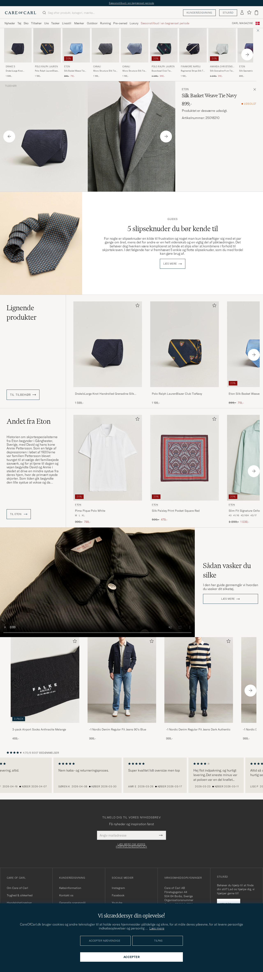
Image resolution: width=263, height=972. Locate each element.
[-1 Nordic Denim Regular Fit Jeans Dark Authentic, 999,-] (198, 689)
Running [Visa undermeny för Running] (105, 23)
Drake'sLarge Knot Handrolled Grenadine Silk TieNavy (16, 70)
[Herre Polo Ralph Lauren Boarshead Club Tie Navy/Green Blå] (164, 45)
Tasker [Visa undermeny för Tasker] (55, 23)
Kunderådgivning (199, 12)
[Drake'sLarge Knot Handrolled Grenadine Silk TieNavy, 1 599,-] (107, 353)
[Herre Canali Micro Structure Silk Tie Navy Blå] (105, 45)
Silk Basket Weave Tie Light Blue (74, 70)
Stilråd (228, 12)
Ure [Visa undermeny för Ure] (46, 23)
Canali (97, 66)
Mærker (79, 23)
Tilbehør (11, 85)
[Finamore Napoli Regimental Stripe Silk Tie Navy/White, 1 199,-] (193, 53)
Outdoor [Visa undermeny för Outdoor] (92, 23)
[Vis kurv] (256, 13)
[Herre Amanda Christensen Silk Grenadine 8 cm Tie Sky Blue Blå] (222, 45)
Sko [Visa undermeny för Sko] (26, 23)
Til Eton (18, 514)
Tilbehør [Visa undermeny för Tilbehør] (36, 23)
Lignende (22, 312)
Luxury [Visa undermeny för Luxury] (134, 23)
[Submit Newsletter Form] (161, 835)
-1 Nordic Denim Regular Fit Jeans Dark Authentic (198, 729)
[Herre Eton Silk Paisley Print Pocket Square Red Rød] (184, 458)
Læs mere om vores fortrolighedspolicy (131, 845)
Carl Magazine (242, 23)
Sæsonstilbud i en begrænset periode (131, 3)
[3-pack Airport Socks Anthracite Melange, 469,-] (45, 689)
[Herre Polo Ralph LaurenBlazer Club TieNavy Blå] (184, 344)
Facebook (118, 895)
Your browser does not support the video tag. (97, 582)
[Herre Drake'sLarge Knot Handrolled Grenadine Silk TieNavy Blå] (107, 344)
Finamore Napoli (191, 66)
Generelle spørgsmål (72, 903)
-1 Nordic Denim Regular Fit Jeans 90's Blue (117, 729)
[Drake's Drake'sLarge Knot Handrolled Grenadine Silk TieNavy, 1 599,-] (17, 53)
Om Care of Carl (17, 888)
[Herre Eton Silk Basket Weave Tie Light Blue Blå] (76, 45)
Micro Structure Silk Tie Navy (104, 70)
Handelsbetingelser (19, 903)
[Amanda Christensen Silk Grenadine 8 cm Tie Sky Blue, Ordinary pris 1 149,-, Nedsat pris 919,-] (222, 53)
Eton (67, 66)
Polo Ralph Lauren (46, 66)
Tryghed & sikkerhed (19, 895)
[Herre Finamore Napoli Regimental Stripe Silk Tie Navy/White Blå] (193, 45)
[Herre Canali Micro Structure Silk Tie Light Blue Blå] (134, 45)
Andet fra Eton (29, 421)
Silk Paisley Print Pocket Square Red (176, 511)
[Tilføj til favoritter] (136, 306)
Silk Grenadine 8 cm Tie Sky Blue (221, 70)
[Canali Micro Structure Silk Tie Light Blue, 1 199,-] (134, 53)
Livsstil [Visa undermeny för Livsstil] (66, 23)
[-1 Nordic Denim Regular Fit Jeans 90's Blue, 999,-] (121, 689)
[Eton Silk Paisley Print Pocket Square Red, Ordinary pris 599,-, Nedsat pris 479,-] (184, 469)
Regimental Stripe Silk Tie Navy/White (193, 70)
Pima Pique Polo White (90, 511)
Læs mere (170, 263)
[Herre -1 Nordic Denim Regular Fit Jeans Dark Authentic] (198, 680)
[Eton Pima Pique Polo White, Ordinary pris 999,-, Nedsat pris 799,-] (107, 469)
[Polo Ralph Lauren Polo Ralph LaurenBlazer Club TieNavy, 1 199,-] (47, 53)
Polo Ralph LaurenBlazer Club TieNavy (46, 70)
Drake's (10, 66)
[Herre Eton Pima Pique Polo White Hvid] (107, 458)
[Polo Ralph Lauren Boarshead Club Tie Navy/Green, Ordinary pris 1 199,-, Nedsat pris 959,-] (163, 53)
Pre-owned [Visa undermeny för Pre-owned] (120, 23)
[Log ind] (242, 12)
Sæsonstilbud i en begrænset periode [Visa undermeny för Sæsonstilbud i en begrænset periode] (165, 23)
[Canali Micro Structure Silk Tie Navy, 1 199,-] (105, 53)
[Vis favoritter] (249, 12)
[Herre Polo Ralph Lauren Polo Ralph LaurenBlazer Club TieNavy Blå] (47, 45)
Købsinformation (70, 888)
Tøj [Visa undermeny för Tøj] (19, 23)
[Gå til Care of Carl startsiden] (20, 12)
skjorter (12, 478)
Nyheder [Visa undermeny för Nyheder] (10, 23)
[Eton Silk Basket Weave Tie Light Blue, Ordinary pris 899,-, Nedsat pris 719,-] (76, 53)
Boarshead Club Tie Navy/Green (161, 70)
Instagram (118, 888)
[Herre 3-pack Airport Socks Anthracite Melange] (45, 680)
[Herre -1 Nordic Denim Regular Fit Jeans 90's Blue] (122, 680)
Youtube (117, 903)
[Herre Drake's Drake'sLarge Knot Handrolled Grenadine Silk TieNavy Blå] (18, 45)
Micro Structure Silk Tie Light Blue (133, 70)
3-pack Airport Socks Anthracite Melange (39, 729)
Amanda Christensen (222, 67)
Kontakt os (66, 895)
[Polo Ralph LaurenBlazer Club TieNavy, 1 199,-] (184, 353)
